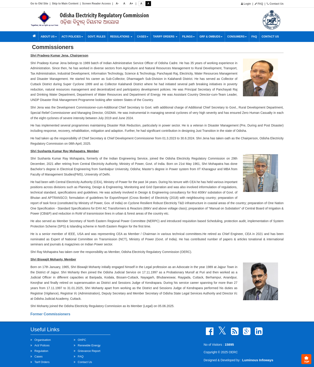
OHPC (82, 339)
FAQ (259, 3)
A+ (131, 3)
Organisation (42, 339)
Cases (142, 36)
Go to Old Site (39, 3)
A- (117, 3)
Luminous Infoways (257, 360)
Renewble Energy (89, 345)
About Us (49, 36)
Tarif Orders (42, 362)
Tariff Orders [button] (165, 36)
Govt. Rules (96, 36)
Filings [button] (188, 36)
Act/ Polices (42, 345)
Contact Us (275, 3)
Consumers (237, 36)
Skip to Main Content (65, 3)
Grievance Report (89, 351)
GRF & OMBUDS (211, 36)
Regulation (41, 351)
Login (246, 3)
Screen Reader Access (96, 3)
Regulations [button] (121, 36)
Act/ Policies (72, 36)
